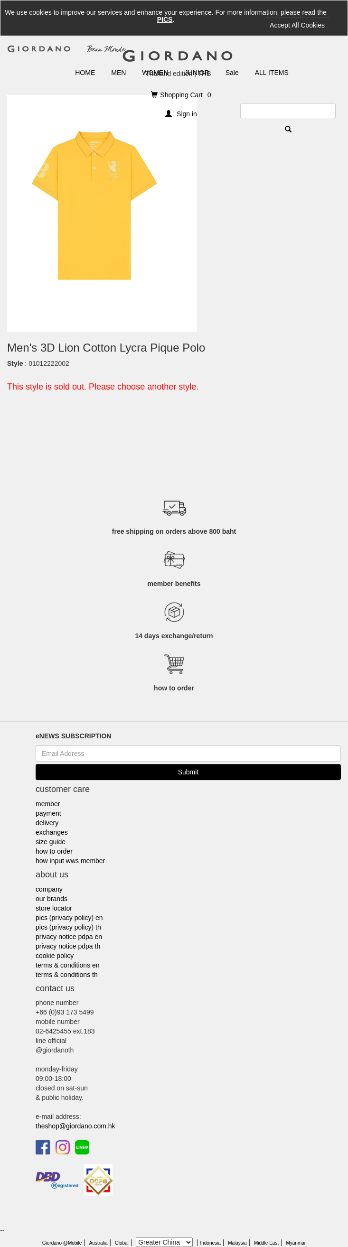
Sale (232, 72)
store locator (54, 908)
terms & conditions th (67, 974)
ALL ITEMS (272, 72)
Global (122, 1243)
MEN (118, 72)
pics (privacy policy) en (69, 917)
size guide (51, 842)
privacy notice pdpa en (69, 936)
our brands (51, 899)
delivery (47, 823)
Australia (98, 1243)
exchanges (52, 832)
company (49, 889)
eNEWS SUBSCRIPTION (73, 736)
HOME (85, 72)
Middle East (266, 1243)
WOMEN (155, 72)
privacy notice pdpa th (68, 946)
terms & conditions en (68, 965)
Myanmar (296, 1243)
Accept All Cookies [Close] (297, 25)
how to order (54, 851)
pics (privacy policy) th (68, 927)
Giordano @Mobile (62, 1243)
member (48, 804)
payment (48, 813)
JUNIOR (197, 72)
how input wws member (70, 861)
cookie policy (55, 955)
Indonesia (210, 1243)
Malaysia (237, 1243)
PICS (165, 19)
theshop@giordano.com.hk (75, 1126)
